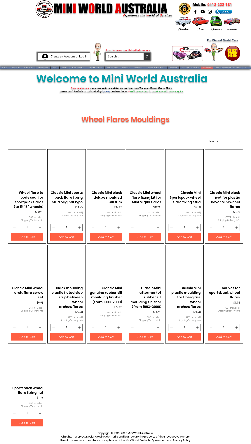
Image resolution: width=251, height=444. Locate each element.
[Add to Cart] (27, 237)
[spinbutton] (27, 227)
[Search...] (122, 56)
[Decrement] (14, 227)
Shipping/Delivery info (32, 220)
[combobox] (224, 141)
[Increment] (40, 227)
